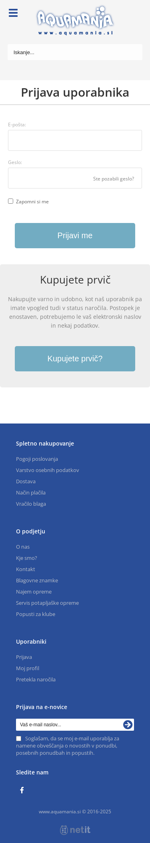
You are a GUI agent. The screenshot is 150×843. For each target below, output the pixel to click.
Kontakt (25, 569)
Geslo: (15, 162)
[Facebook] (24, 790)
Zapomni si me (32, 201)
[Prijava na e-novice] (128, 725)
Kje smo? (26, 557)
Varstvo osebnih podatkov (47, 470)
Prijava (24, 657)
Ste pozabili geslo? (113, 178)
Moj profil (27, 668)
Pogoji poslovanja (37, 458)
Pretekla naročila (36, 679)
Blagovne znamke (37, 580)
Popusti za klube (35, 614)
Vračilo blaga (31, 503)
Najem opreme (34, 591)
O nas (23, 546)
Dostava (26, 481)
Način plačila (31, 492)
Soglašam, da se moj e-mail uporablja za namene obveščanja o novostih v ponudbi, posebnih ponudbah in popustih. (67, 745)
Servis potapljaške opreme (47, 602)
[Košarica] (136, 14)
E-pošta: (17, 124)
